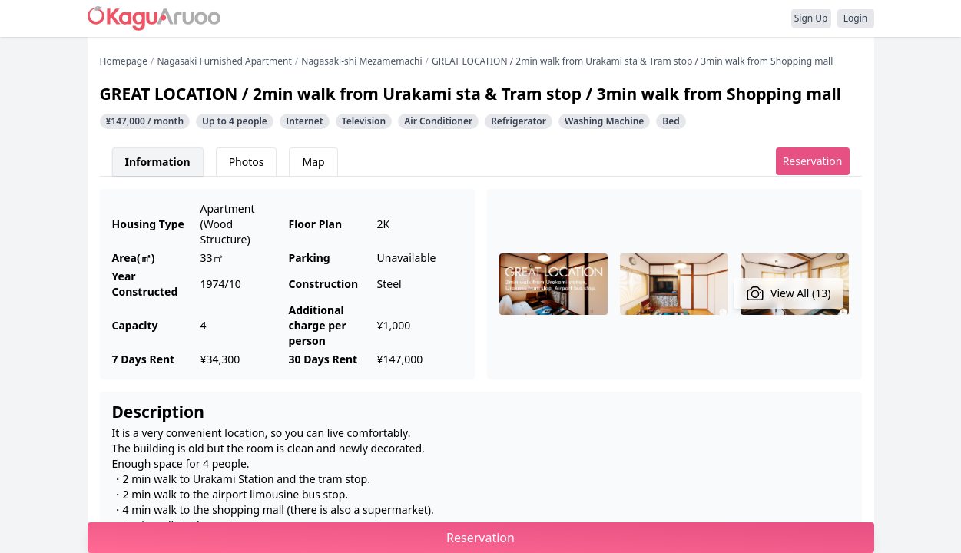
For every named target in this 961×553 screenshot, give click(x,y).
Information (158, 161)
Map (313, 161)
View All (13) (788, 293)
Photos (246, 161)
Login (855, 18)
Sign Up (811, 18)
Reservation (813, 161)
